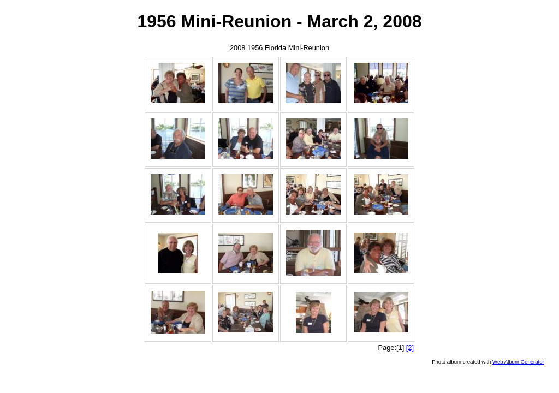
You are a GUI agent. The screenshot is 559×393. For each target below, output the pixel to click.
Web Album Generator (518, 362)
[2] (410, 347)
